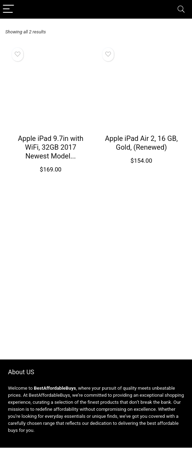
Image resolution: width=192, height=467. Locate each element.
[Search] (181, 9)
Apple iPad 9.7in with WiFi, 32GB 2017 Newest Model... (51, 147)
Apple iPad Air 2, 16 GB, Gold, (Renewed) (141, 142)
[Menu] (8, 9)
